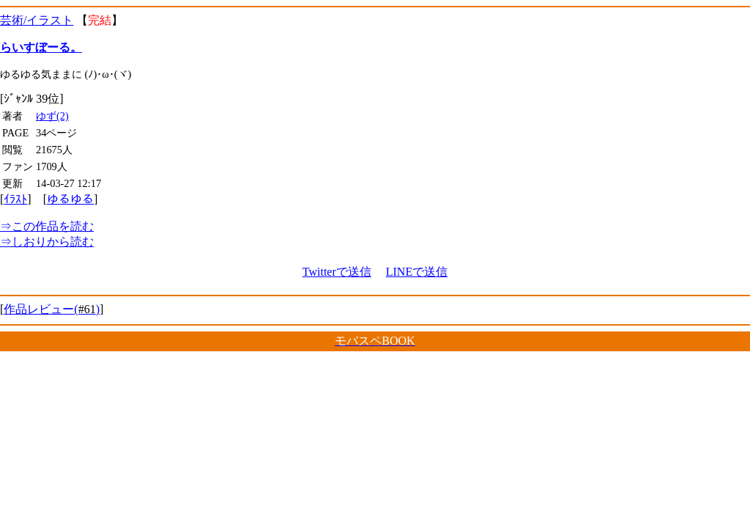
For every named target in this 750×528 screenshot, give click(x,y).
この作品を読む (47, 226)
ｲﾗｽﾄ (15, 199)
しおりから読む (47, 241)
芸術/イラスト (36, 20)
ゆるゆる (70, 199)
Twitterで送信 (336, 271)
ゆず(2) (52, 116)
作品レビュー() (52, 309)
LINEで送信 (417, 271)
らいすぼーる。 (41, 47)
